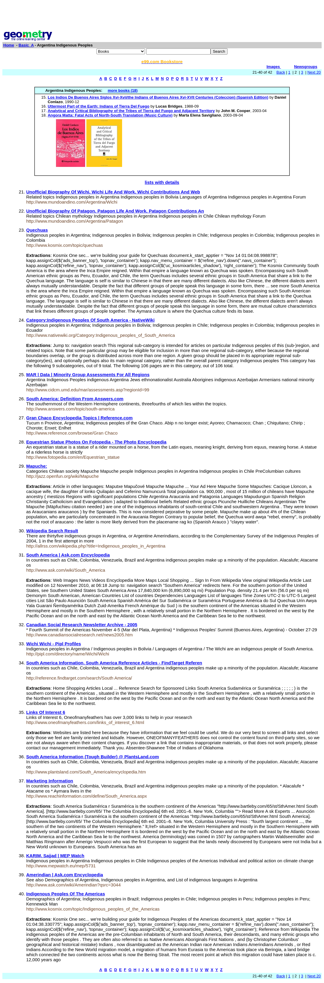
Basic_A (26, 45)
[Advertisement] (162, 15)
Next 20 (314, 72)
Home (8, 45)
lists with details (162, 182)
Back (280, 72)
